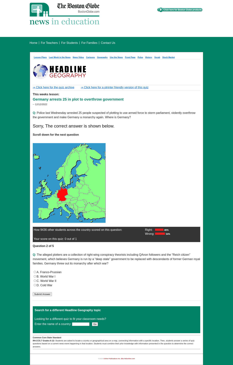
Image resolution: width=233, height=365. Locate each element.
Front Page (130, 57)
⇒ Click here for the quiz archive (53, 87)
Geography (102, 57)
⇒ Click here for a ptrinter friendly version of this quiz (115, 87)
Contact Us (108, 42)
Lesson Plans (40, 57)
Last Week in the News (59, 57)
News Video (78, 57)
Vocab (157, 57)
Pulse (140, 57)
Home (33, 42)
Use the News (116, 57)
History (148, 57)
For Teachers (49, 42)
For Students (69, 42)
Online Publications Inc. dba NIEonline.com (119, 359)
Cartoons (90, 57)
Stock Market (168, 57)
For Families (89, 42)
